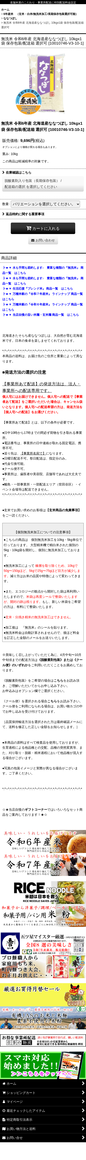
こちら (58, 680)
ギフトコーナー (36, 809)
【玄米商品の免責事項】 (63, 510)
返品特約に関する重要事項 (23, 214)
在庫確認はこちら (16, 172)
